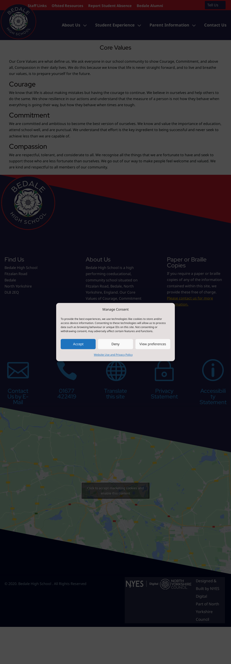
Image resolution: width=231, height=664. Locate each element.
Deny (115, 344)
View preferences (152, 344)
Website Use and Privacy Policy (113, 355)
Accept (78, 344)
